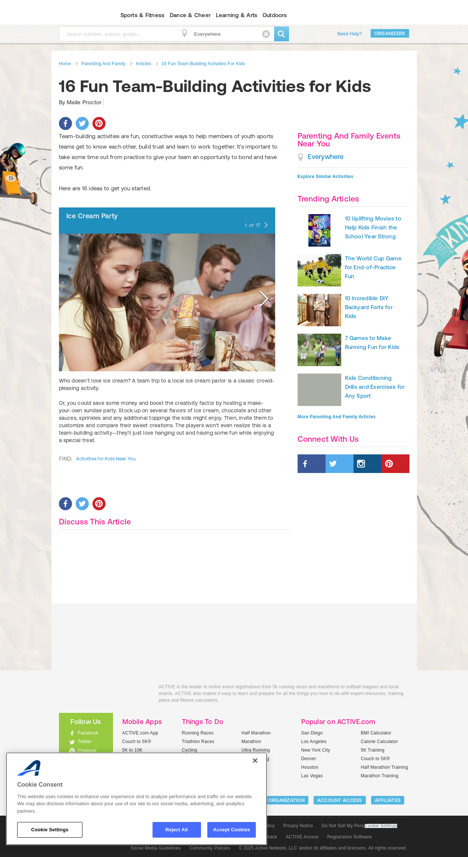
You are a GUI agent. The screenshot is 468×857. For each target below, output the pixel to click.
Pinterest (87, 750)
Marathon (251, 741)
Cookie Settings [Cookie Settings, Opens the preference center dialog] (49, 829)
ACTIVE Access (302, 836)
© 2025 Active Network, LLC (268, 848)
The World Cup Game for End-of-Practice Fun (373, 267)
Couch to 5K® (136, 741)
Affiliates (388, 800)
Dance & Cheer (190, 15)
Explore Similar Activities (326, 176)
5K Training (372, 750)
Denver (308, 758)
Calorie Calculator (379, 741)
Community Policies (209, 848)
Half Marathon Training (384, 767)
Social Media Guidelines (156, 848)
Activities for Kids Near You (106, 458)
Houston (309, 767)
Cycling (189, 750)
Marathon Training (380, 775)
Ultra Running (256, 750)
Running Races (198, 733)
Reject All (177, 829)
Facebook (88, 733)
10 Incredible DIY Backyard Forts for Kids (369, 307)
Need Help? (349, 33)
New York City (315, 750)
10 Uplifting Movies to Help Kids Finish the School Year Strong (373, 227)
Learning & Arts (237, 15)
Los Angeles (314, 741)
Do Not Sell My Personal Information (359, 825)
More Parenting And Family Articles (337, 416)
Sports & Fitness (142, 15)
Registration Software (349, 836)
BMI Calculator (376, 733)
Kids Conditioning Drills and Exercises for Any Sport (375, 387)
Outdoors (275, 15)
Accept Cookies (231, 829)
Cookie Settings (381, 826)
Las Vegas (312, 775)
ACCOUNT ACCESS (339, 800)
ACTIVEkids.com (79, 15)
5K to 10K (132, 750)
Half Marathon (256, 733)
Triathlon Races (198, 741)
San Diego (312, 733)
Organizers (389, 33)
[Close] (255, 760)
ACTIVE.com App (140, 733)
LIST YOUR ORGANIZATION (273, 800)
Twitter (85, 741)
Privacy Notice (298, 825)
